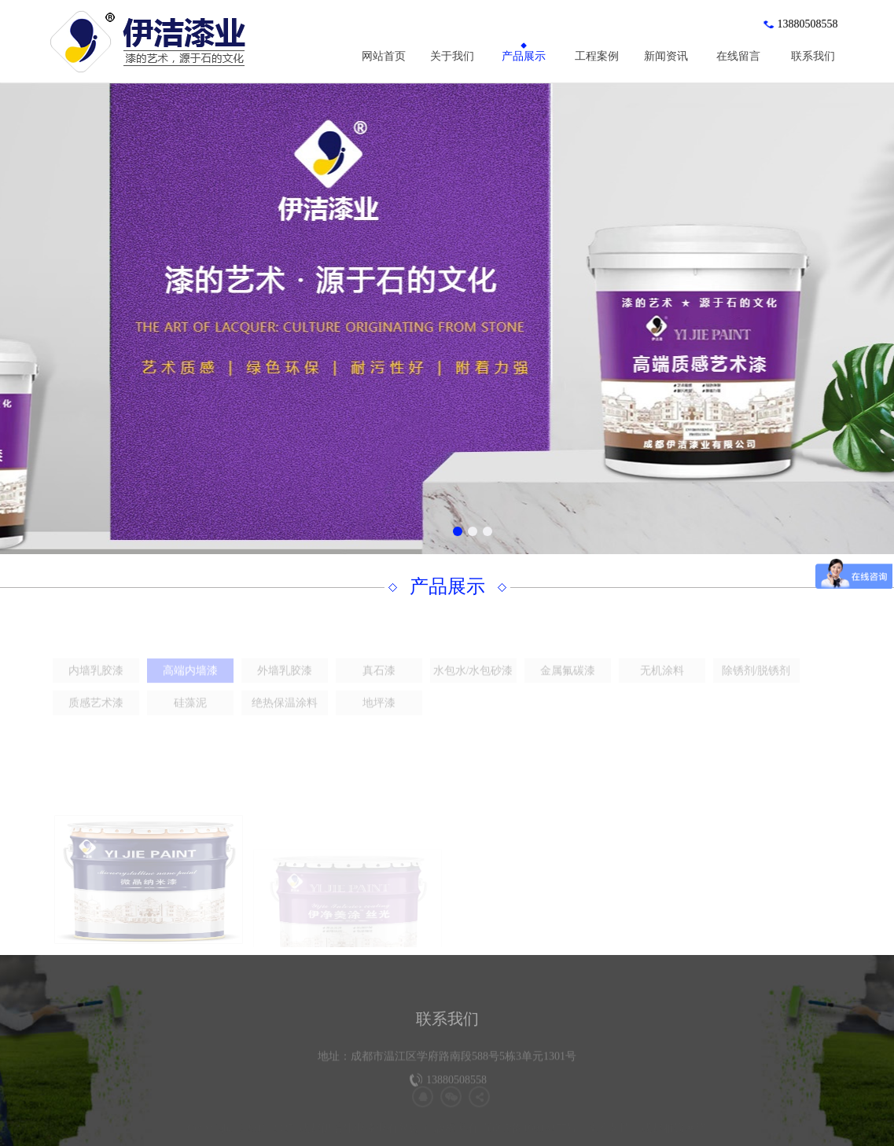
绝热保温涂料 (285, 716)
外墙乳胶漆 (284, 684)
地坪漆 (378, 716)
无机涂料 (662, 684)
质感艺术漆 (95, 716)
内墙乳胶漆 (95, 684)
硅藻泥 (190, 716)
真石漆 (378, 684)
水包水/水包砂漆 (473, 684)
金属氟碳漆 (567, 684)
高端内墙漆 (190, 684)
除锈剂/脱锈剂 (756, 684)
